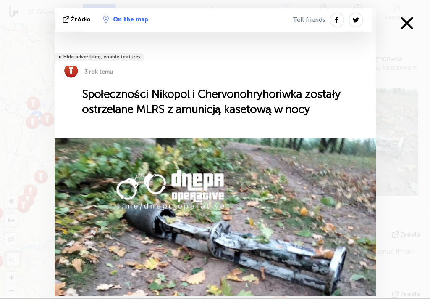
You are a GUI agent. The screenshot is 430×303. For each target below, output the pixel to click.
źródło (78, 19)
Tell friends (309, 20)
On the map (125, 19)
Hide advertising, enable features (101, 57)
